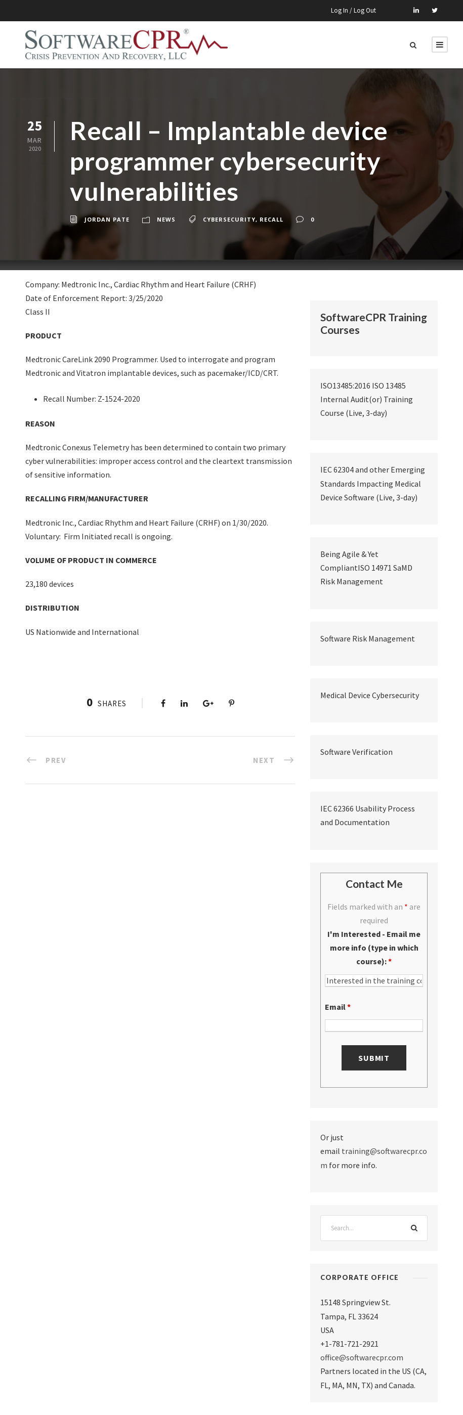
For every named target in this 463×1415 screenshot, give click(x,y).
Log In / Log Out (353, 10)
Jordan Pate (107, 219)
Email (338, 1007)
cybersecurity (229, 219)
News (166, 219)
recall (271, 219)
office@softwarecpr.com (361, 1357)
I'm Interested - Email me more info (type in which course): (373, 947)
